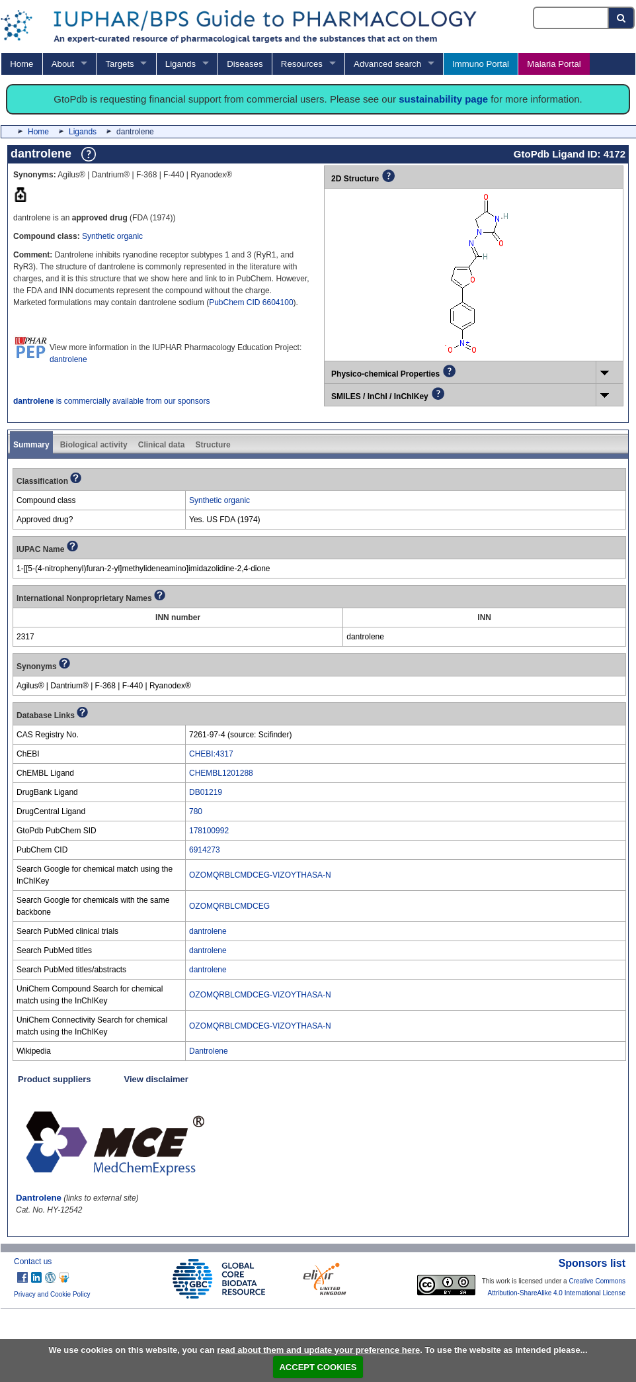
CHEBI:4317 (211, 754)
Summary (31, 444)
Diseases (244, 64)
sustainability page (443, 99)
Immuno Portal (480, 64)
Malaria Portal (553, 64)
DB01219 (205, 792)
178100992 (209, 830)
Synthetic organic (112, 236)
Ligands (180, 64)
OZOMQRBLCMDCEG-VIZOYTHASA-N (260, 875)
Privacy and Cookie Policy (52, 1294)
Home (21, 64)
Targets (119, 64)
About (63, 64)
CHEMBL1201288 (221, 773)
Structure (212, 444)
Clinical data (161, 444)
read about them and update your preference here (318, 1350)
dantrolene (68, 359)
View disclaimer (156, 1079)
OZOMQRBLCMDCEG (229, 906)
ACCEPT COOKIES (317, 1367)
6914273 (204, 849)
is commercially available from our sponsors (111, 401)
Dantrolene (208, 1051)
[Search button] (622, 18)
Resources (302, 64)
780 (195, 811)
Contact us (33, 1261)
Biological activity (94, 444)
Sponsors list (592, 1263)
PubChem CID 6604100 (251, 302)
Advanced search (387, 64)
